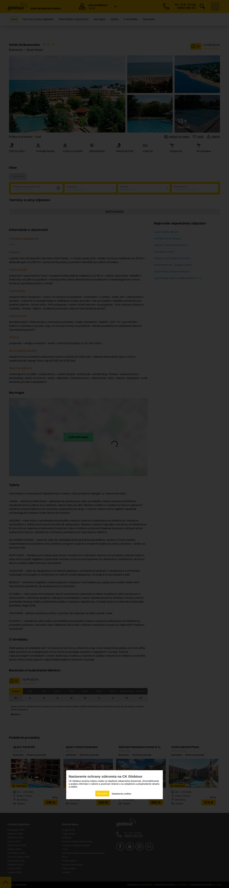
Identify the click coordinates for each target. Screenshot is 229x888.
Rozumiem (102, 793)
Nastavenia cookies (121, 793)
